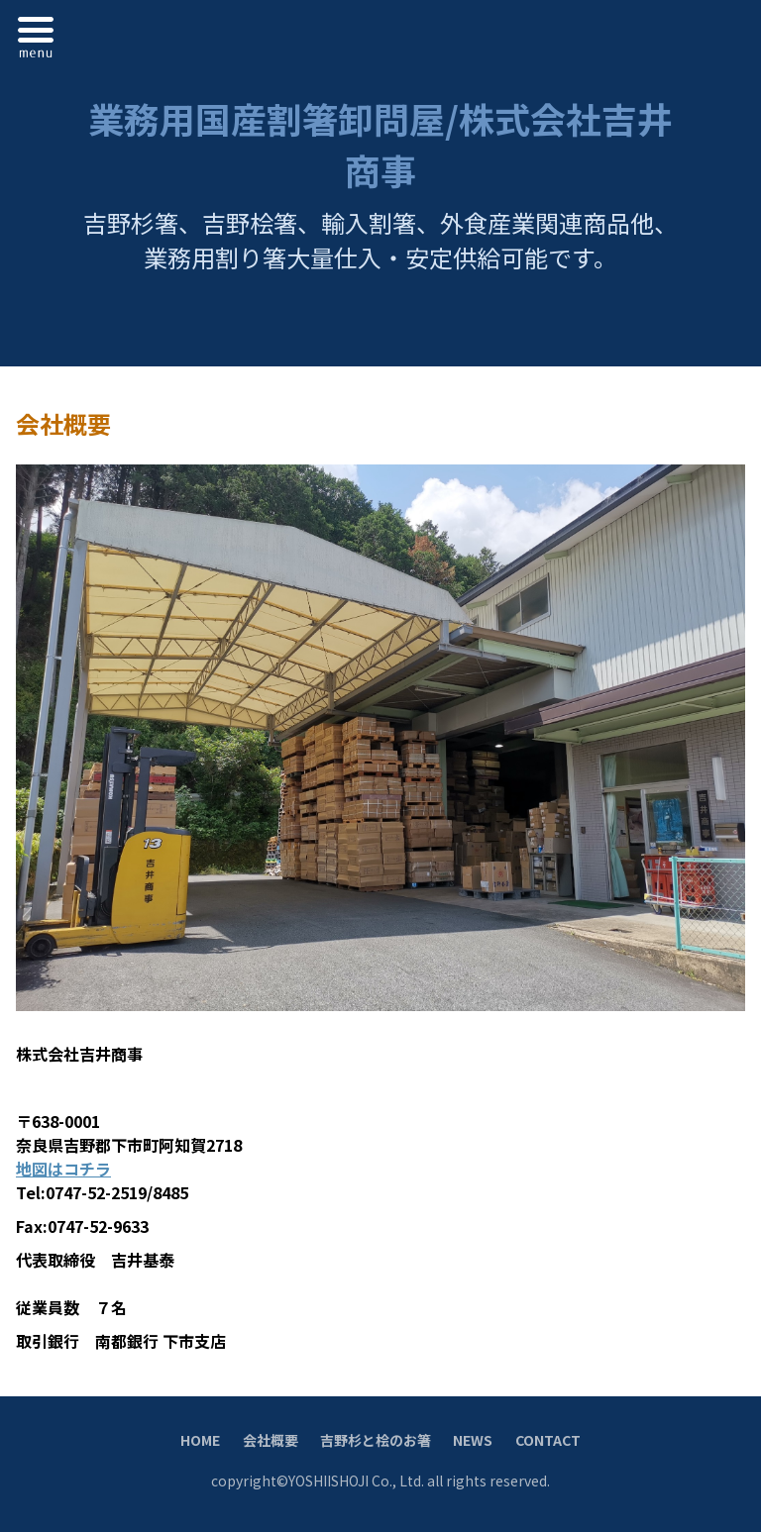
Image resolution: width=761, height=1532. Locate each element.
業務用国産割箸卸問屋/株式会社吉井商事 (380, 143)
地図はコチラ (63, 1168)
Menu (40, 34)
